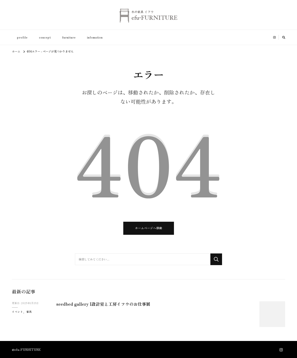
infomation (95, 37)
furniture (69, 37)
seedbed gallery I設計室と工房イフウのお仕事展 (104, 304)
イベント (17, 311)
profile (22, 37)
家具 (29, 311)
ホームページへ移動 (148, 228)
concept (45, 37)
